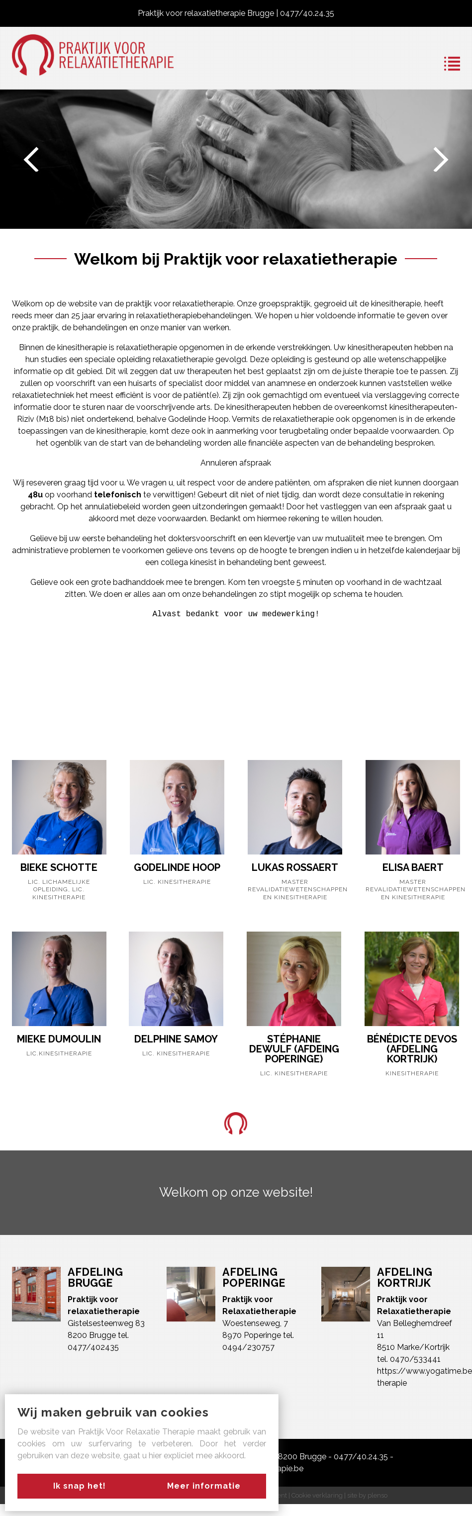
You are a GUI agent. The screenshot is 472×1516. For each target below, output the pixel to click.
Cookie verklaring (317, 1495)
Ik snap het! (77, 1486)
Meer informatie (206, 1486)
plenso (377, 1495)
